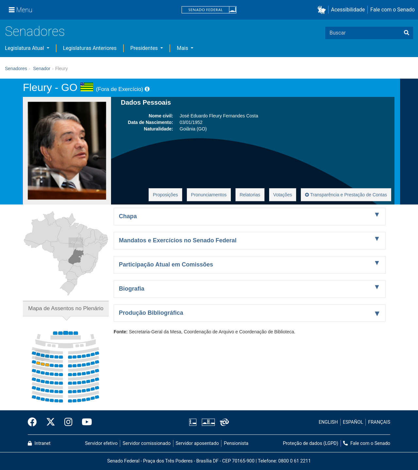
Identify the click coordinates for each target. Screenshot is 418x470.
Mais (183, 48)
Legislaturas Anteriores (90, 48)
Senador (41, 68)
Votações (282, 194)
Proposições (165, 194)
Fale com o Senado (392, 10)
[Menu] (20, 10)
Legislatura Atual (25, 48)
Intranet (39, 443)
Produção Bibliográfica (151, 313)
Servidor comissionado (147, 443)
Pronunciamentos (209, 194)
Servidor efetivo (101, 443)
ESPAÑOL (353, 422)
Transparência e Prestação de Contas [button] (346, 194)
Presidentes (144, 48)
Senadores (35, 31)
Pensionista (236, 443)
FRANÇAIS (379, 422)
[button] (322, 10)
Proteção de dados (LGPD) (310, 443)
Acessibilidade (348, 10)
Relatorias (250, 194)
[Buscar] (406, 33)
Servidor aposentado (197, 443)
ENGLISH (328, 422)
